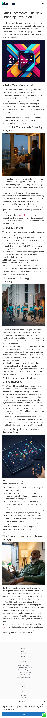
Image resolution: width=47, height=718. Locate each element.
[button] (44, 701)
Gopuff (31, 215)
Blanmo (5, 627)
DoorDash (21, 215)
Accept (23, 714)
